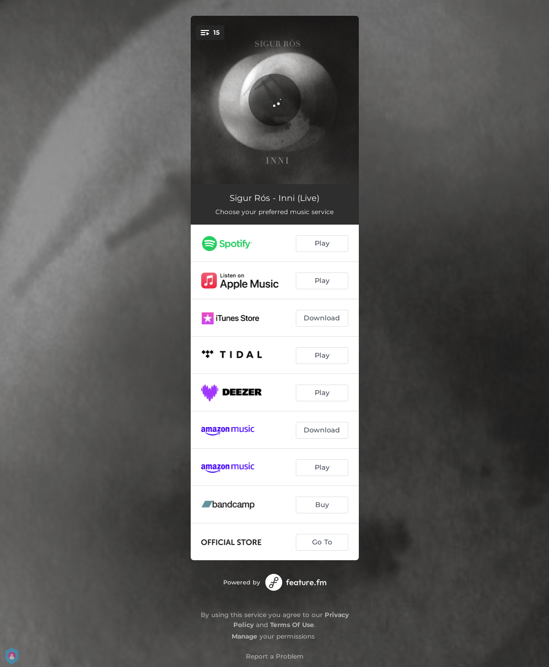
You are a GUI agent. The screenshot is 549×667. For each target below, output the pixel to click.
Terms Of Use (292, 625)
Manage (244, 636)
